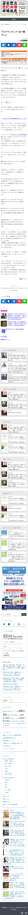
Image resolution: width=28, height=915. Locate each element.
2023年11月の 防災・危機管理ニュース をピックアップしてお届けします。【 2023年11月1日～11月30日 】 (13, 674)
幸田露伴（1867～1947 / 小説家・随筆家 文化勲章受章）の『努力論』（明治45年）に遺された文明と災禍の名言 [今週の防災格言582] (14, 861)
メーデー (15, 723)
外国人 (6, 771)
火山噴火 (7, 779)
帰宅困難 (19, 723)
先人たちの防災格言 (8, 759)
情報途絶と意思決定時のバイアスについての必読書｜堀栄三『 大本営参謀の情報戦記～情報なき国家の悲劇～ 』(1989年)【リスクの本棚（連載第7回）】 (14, 815)
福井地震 (5, 711)
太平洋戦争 (12, 721)
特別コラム (6, 799)
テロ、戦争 (7, 790)
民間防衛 (23, 723)
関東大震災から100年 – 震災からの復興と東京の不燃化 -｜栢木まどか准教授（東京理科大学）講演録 (17, 406)
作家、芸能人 (8, 766)
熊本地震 (12, 718)
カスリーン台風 (14, 711)
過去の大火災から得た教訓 (14, 412)
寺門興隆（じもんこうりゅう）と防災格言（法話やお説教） (16, 868)
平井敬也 (4, 336)
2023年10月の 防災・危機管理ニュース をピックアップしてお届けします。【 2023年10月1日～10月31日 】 (13, 688)
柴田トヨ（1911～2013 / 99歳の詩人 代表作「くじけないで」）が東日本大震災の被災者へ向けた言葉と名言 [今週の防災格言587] (14, 824)
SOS (19, 715)
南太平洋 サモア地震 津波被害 (16, 329)
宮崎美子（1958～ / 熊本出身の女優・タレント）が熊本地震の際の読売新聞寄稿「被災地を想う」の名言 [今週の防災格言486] (14, 886)
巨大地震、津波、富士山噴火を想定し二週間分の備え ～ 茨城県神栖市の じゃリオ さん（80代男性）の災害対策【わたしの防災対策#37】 (14, 895)
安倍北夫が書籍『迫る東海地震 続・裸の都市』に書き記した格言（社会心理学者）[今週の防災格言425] (17, 323)
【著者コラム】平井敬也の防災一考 (12, 743)
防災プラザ (6, 796)
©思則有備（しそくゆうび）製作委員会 (11, 907)
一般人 (6, 768)
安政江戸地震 (10, 715)
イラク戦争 (16, 718)
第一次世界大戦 (6, 725)
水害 (6, 787)
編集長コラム (24, 40)
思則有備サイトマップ (9, 740)
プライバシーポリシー (9, 748)
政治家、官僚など (9, 761)
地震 (6, 782)
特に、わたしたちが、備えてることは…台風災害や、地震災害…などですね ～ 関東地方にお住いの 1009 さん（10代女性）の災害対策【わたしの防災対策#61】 (17, 546)
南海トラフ (9, 723)
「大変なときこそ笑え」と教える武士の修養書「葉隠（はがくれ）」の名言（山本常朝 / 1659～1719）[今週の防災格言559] (14, 833)
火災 (6, 784)
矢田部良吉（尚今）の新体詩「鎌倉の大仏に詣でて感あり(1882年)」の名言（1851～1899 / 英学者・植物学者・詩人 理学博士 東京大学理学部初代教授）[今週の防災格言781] (17, 368)
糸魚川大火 (17, 721)
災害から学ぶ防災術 (8, 777)
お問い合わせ (6, 746)
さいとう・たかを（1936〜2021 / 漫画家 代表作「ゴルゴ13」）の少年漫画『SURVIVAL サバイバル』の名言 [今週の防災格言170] (13, 877)
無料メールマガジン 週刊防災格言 (12, 735)
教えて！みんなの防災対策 (10, 804)
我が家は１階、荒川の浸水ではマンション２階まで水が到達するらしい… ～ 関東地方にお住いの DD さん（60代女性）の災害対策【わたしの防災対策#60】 (17, 558)
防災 (6, 723)
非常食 (16, 290)
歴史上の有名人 (9, 773)
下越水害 (9, 711)
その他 (6, 792)
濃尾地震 (16, 715)
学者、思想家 (8, 763)
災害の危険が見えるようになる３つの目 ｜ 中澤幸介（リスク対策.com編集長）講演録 (17, 484)
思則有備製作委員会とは (9, 738)
